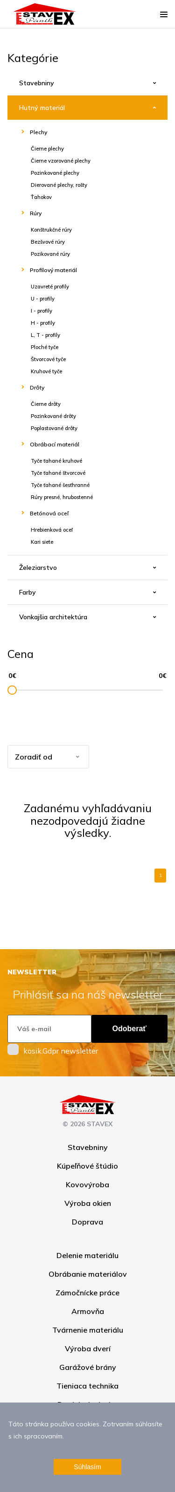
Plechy (38, 132)
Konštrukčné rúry (51, 229)
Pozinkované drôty (53, 416)
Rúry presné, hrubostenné (62, 497)
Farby (27, 592)
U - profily (43, 298)
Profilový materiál (53, 270)
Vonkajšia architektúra (53, 617)
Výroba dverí (88, 1348)
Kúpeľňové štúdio (87, 1165)
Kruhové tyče (46, 371)
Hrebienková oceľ (52, 530)
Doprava (87, 1221)
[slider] (12, 690)
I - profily (41, 311)
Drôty (37, 387)
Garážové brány (87, 1367)
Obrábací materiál (54, 444)
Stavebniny (36, 83)
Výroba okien (87, 1203)
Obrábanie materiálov (88, 1274)
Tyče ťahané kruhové (56, 461)
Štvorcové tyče (48, 359)
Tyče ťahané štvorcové (58, 473)
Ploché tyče (44, 347)
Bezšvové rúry (48, 242)
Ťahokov (41, 197)
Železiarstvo (38, 567)
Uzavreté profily (50, 286)
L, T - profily (45, 335)
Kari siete (42, 542)
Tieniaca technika (87, 1385)
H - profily (43, 323)
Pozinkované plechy (55, 173)
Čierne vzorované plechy (61, 160)
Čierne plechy (47, 148)
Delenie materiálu (87, 1255)
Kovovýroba (87, 1184)
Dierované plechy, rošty (59, 185)
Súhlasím (87, 1467)
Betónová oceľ (49, 513)
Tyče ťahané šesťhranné (60, 485)
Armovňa (87, 1311)
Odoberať (129, 1029)
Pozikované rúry (50, 254)
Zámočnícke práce (87, 1292)
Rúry (36, 213)
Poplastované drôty (54, 428)
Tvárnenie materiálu (87, 1330)
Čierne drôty (46, 404)
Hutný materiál (42, 107)
